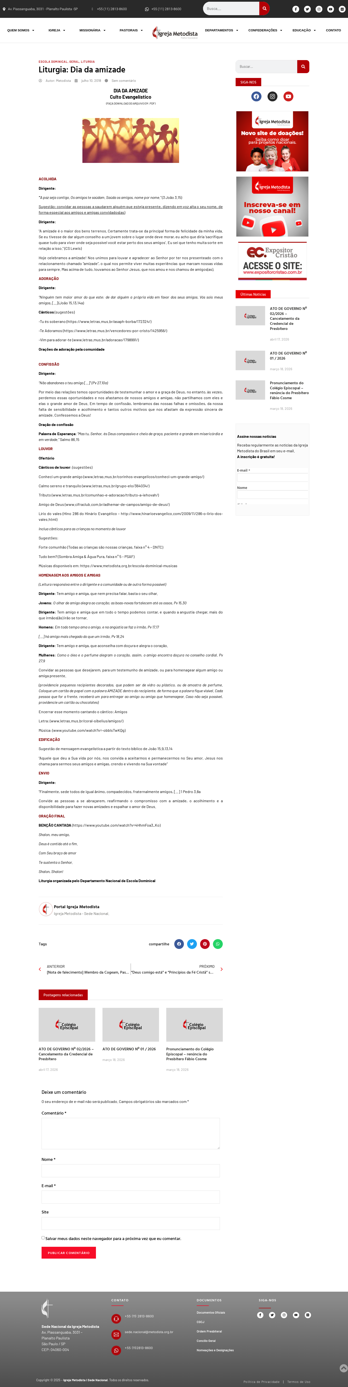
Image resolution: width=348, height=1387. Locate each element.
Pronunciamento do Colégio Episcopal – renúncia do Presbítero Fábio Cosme (190, 1054)
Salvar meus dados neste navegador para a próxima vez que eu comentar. (113, 1240)
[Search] (264, 8)
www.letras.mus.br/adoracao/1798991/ (105, 339)
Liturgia (88, 61)
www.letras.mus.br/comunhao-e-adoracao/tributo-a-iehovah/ (105, 495)
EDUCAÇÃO (304, 30)
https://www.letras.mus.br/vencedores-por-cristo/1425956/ (115, 330)
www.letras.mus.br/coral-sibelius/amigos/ (86, 720)
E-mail (49, 1186)
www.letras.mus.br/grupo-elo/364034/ (115, 485)
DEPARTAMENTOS (222, 30)
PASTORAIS (131, 30)
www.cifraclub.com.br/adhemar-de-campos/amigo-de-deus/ (117, 504)
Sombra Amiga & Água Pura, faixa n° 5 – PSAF (96, 556)
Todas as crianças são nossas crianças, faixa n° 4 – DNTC (115, 547)
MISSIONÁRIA (93, 30)
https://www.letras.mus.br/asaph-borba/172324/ (108, 321)
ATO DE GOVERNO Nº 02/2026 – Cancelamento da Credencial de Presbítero (66, 1054)
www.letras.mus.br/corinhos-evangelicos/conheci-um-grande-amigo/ (143, 476)
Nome (49, 1159)
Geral (74, 61)
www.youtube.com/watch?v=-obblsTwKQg (88, 730)
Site (45, 1213)
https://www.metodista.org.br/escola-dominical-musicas (128, 565)
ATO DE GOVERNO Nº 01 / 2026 (129, 1049)
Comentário (54, 1113)
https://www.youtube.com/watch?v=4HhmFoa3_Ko (116, 825)
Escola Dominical (53, 61)
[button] (179, 944)
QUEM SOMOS (21, 30)
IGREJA (57, 30)
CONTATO (333, 30)
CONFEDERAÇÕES (265, 30)
